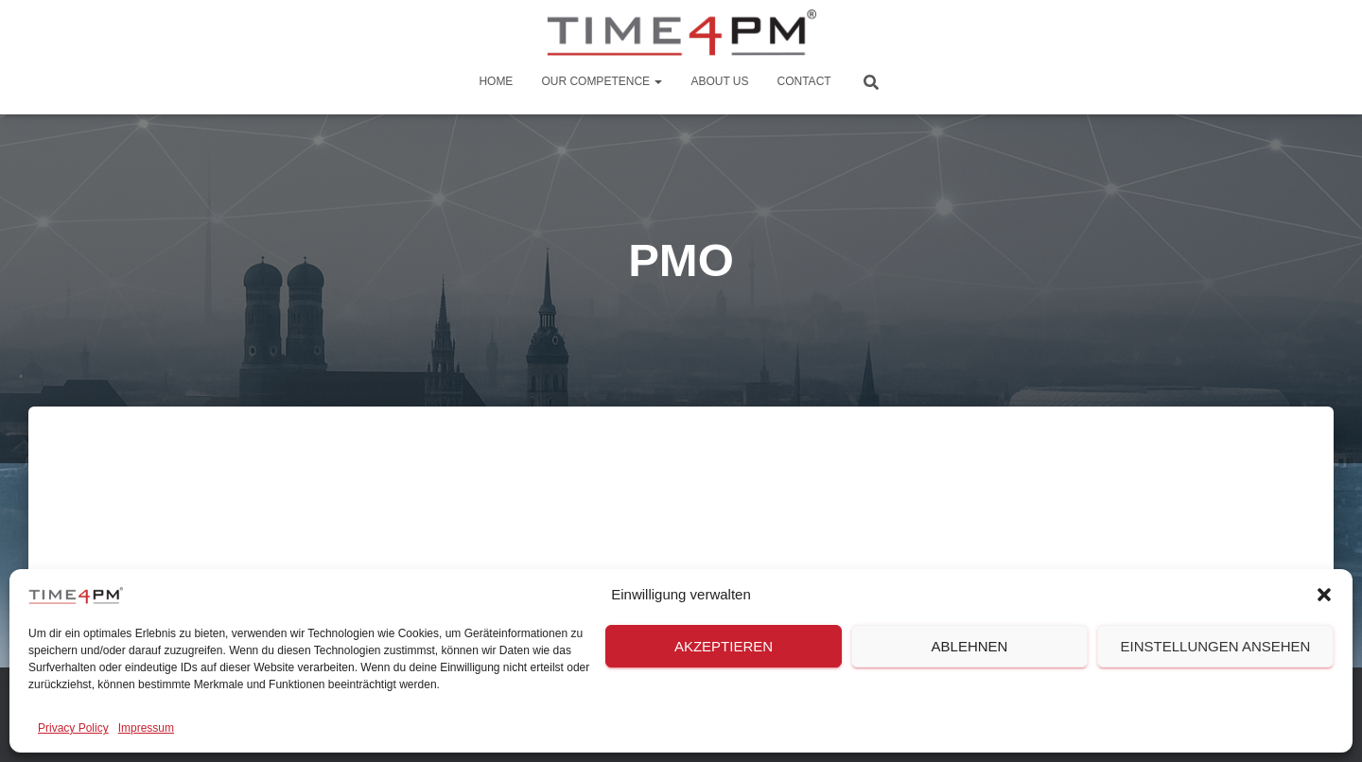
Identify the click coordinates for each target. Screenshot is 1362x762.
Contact (804, 81)
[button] (1324, 594)
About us (719, 81)
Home (496, 81)
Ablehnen (970, 646)
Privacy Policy (73, 728)
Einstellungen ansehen (1216, 646)
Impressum (146, 728)
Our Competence (601, 81)
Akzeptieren (723, 646)
